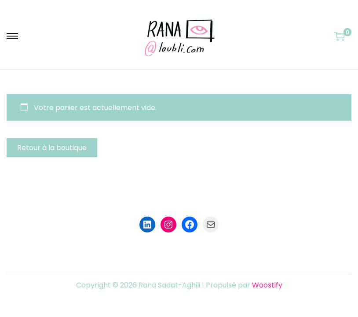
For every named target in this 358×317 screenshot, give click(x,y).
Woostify (267, 285)
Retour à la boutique (52, 148)
